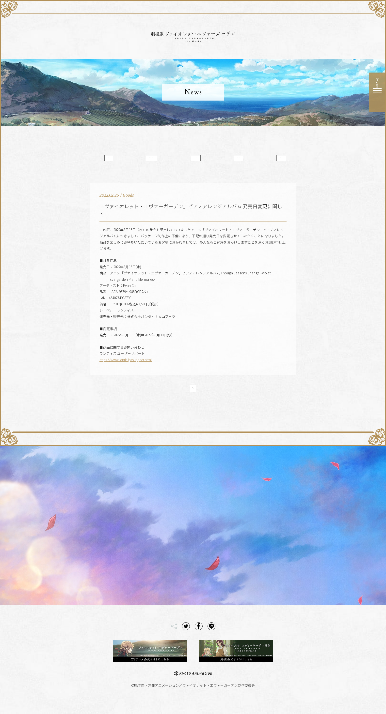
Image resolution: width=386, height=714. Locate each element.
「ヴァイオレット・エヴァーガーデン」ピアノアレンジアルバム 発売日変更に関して (190, 217)
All (120, 161)
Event (229, 161)
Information (157, 161)
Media (193, 161)
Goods (266, 161)
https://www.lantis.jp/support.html (125, 367)
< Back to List (193, 398)
